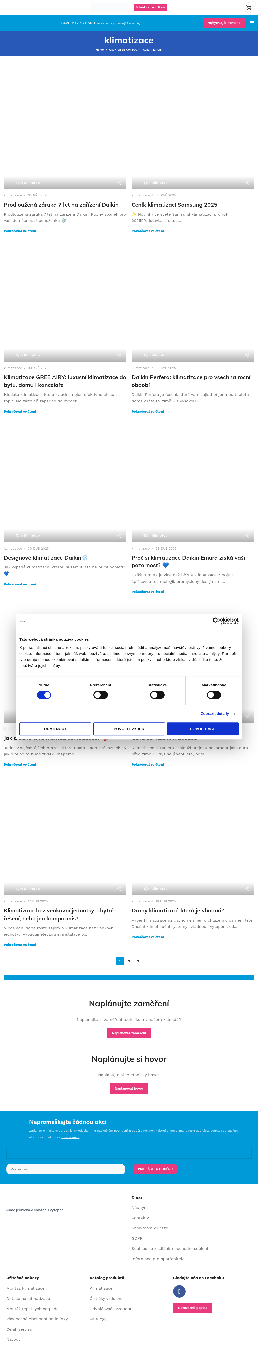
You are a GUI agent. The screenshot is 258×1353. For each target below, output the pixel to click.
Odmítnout (55, 729)
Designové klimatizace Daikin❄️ (46, 557)
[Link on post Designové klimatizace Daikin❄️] (65, 481)
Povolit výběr (129, 729)
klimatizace (13, 195)
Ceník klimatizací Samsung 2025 (174, 204)
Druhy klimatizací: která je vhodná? (178, 910)
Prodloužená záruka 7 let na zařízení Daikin (61, 204)
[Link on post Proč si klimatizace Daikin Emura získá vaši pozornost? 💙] (193, 481)
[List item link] (192, 1208)
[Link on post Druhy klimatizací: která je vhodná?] (193, 833)
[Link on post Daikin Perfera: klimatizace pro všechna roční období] (193, 300)
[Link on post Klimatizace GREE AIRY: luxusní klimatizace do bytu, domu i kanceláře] (65, 300)
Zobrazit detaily (215, 713)
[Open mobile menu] (252, 23)
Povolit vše (202, 729)
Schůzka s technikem (150, 7)
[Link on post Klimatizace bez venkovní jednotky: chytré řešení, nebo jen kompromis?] (65, 833)
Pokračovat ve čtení (20, 231)
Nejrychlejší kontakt (224, 23)
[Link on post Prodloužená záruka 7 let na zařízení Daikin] (65, 127)
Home (100, 49)
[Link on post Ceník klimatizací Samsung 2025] (193, 127)
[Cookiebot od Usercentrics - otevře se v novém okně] (217, 621)
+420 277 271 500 (78, 22)
